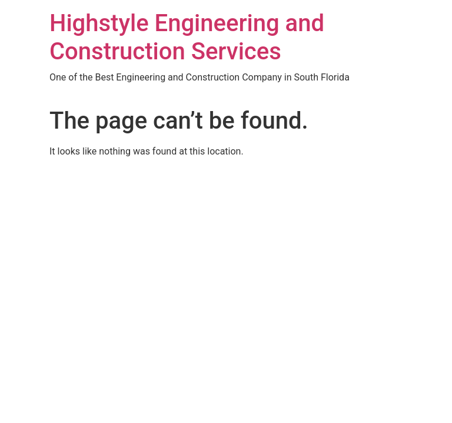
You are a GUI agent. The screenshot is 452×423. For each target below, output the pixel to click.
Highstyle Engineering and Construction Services (186, 37)
